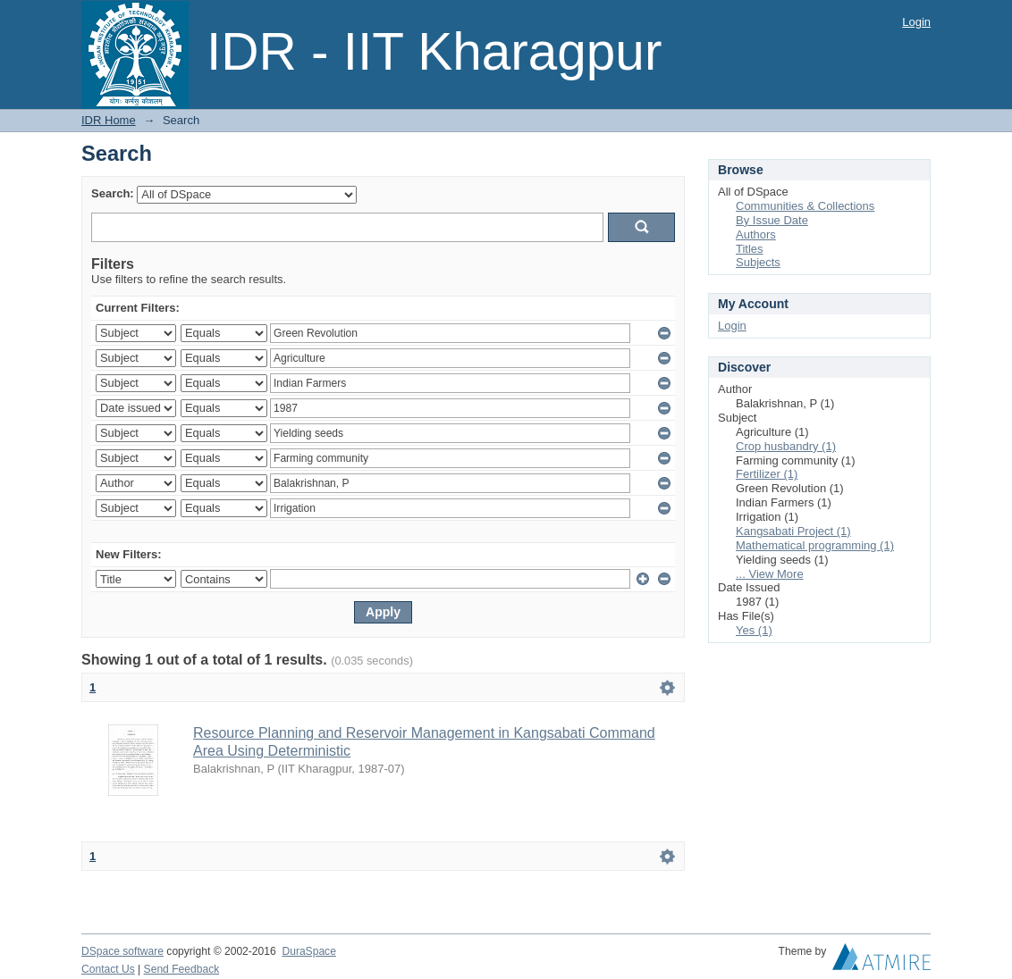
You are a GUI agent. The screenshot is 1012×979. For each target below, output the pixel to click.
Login (916, 22)
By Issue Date (772, 220)
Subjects (758, 262)
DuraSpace (308, 951)
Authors (756, 234)
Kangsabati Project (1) (793, 531)
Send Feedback (182, 969)
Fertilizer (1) (766, 474)
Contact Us (108, 969)
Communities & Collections (805, 206)
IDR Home (108, 120)
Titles (749, 248)
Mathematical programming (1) (815, 545)
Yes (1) (754, 630)
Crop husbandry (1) (786, 446)
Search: (112, 193)
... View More (770, 574)
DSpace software (122, 951)
